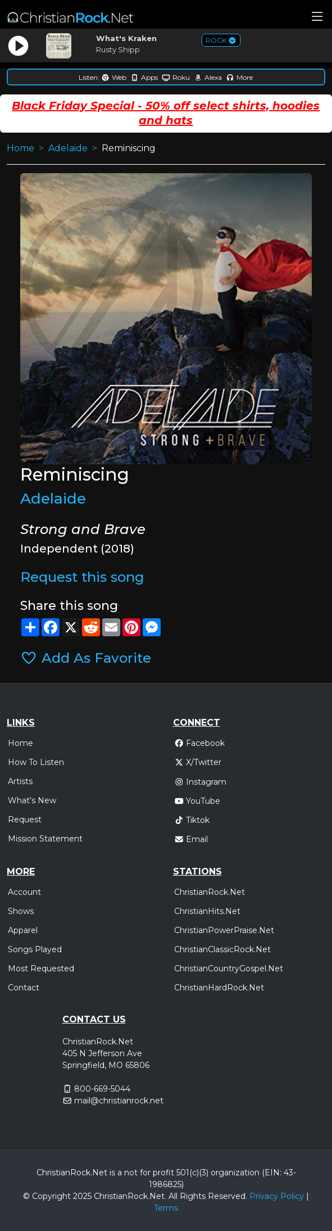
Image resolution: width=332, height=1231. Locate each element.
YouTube (197, 801)
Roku (176, 77)
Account (24, 892)
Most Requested (41, 968)
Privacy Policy (276, 1196)
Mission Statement (45, 839)
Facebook (199, 743)
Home (20, 148)
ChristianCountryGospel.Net (228, 968)
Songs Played (35, 949)
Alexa (208, 77)
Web (113, 77)
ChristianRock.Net (209, 892)
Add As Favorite (85, 657)
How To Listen (36, 762)
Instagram (200, 782)
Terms (166, 1208)
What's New (32, 800)
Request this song (82, 576)
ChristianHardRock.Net (219, 988)
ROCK (221, 40)
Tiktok (192, 820)
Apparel (23, 930)
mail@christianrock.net (118, 1101)
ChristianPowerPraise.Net (224, 930)
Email (191, 839)
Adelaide (68, 148)
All (173, 1196)
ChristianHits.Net (207, 911)
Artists (20, 781)
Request (25, 819)
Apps (144, 77)
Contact (23, 988)
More (239, 77)
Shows (21, 911)
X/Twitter (198, 762)
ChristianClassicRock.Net (222, 949)
